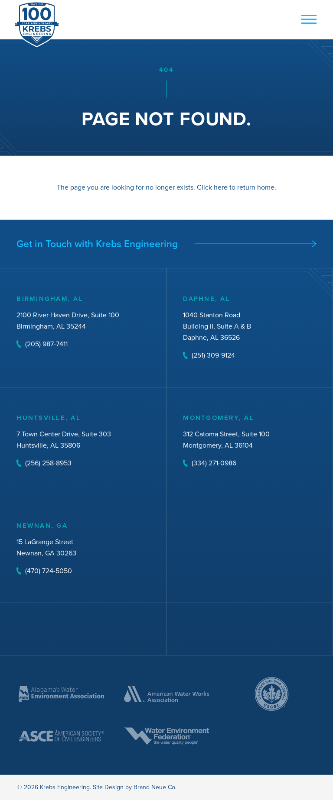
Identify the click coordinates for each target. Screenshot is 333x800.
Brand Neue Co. (155, 787)
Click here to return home (235, 187)
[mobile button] (307, 20)
